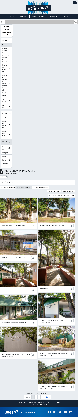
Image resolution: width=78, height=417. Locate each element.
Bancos (6, 160)
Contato (65, 16)
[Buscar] (39, 22)
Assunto (5, 113)
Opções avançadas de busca (13, 182)
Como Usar (22, 16)
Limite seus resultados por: (6, 30)
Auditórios (6, 165)
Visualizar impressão (8, 187)
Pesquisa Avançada (38, 16)
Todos (4, 45)
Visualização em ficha (24, 187)
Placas (6, 156)
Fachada (7, 148)
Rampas (6, 153)
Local (4, 40)
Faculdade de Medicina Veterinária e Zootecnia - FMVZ (7, 83)
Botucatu (7, 106)
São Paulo (7, 100)
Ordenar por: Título (53, 191)
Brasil (7, 96)
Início (12, 16)
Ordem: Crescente (67, 191)
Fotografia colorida (7, 134)
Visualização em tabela (40, 187)
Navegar (53, 16)
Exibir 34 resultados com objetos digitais (61, 195)
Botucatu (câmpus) (7, 68)
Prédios (7, 142)
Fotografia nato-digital (7, 124)
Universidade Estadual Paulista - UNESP (7, 55)
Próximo (47, 397)
